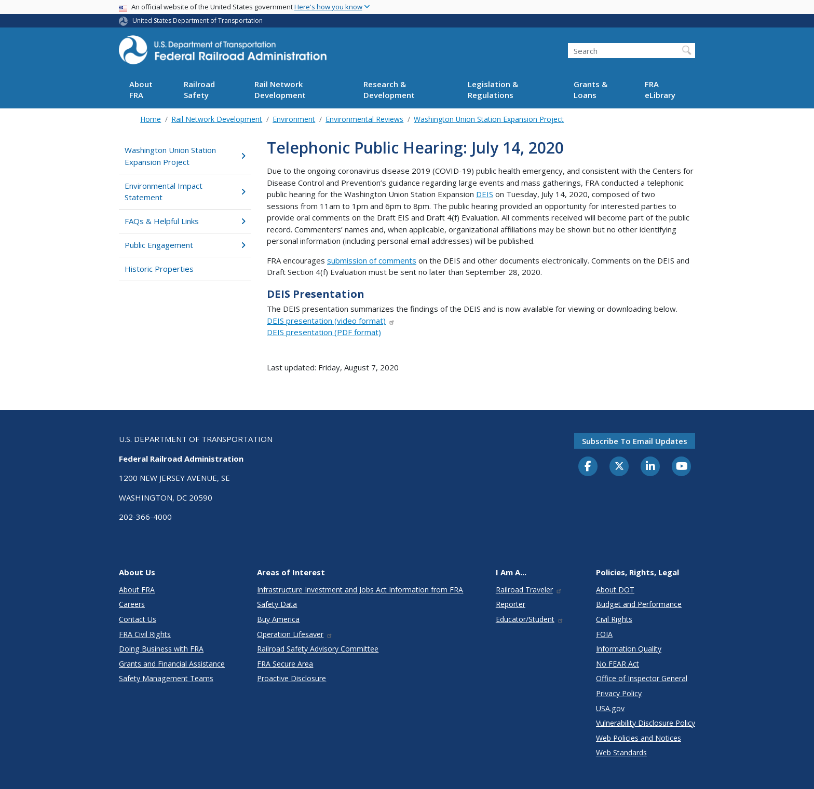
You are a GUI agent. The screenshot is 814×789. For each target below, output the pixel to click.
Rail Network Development (280, 89)
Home (150, 119)
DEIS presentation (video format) (331, 320)
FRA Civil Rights (145, 634)
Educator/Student (530, 619)
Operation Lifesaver (295, 634)
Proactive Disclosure (291, 678)
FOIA (604, 634)
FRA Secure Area (285, 664)
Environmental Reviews (364, 119)
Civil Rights (614, 619)
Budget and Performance (639, 604)
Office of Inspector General (641, 678)
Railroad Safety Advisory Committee (317, 649)
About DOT (615, 589)
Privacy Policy (619, 693)
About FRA (141, 89)
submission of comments (371, 260)
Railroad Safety (199, 89)
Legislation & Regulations (493, 89)
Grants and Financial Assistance (172, 664)
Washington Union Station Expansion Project (489, 119)
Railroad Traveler (529, 589)
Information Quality (628, 649)
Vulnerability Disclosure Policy (645, 723)
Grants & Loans (590, 89)
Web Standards (621, 752)
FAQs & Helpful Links (185, 221)
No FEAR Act (617, 664)
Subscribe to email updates (634, 441)
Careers (132, 604)
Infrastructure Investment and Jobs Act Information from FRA (360, 589)
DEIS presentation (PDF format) (324, 332)
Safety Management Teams (166, 678)
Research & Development (389, 89)
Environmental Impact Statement (185, 192)
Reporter (510, 604)
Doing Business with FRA (161, 649)
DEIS (484, 194)
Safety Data (277, 604)
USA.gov (610, 708)
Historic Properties (159, 269)
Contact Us (137, 619)
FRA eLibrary (660, 89)
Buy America (278, 619)
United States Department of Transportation (197, 20)
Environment (294, 119)
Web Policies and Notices (638, 738)
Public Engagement (185, 245)
